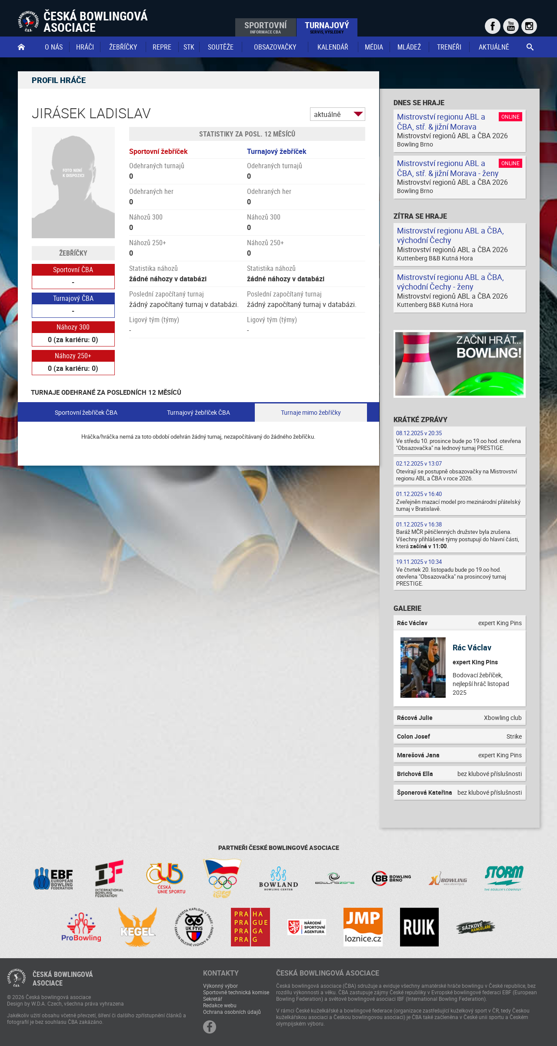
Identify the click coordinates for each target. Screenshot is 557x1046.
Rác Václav (472, 647)
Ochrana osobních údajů (232, 1011)
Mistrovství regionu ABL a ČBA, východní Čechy (450, 235)
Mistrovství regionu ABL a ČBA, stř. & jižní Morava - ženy (448, 168)
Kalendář (332, 47)
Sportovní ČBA (73, 269)
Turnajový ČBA (73, 298)
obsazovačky (275, 47)
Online (510, 116)
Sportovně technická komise (236, 992)
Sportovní (265, 27)
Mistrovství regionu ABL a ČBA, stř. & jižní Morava (441, 121)
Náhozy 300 (73, 327)
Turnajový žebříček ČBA (198, 412)
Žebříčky (123, 47)
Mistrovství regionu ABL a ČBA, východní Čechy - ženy (450, 282)
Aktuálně (494, 47)
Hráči (85, 47)
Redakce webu (220, 1005)
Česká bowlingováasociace (63, 978)
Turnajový (327, 27)
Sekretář (212, 998)
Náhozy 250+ (73, 355)
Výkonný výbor (220, 985)
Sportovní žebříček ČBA (86, 412)
